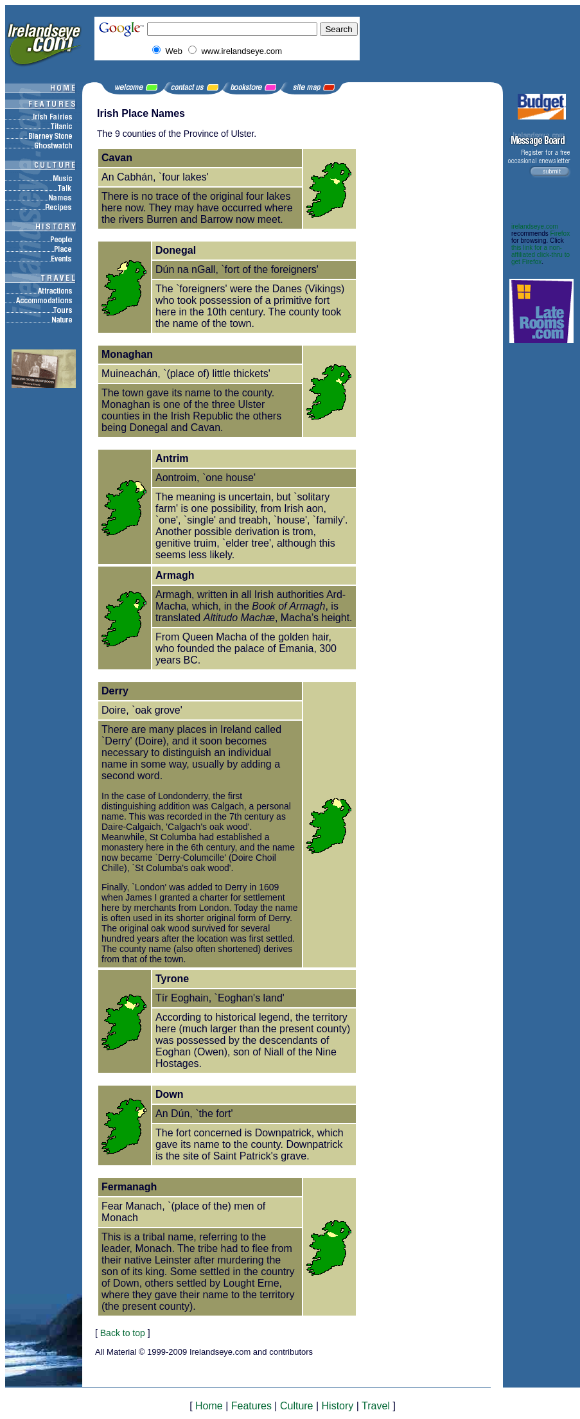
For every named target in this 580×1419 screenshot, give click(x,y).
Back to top (122, 1333)
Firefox (560, 233)
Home (209, 1405)
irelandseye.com (534, 226)
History (338, 1405)
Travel (376, 1405)
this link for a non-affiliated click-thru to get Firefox (540, 254)
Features (251, 1405)
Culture (296, 1405)
